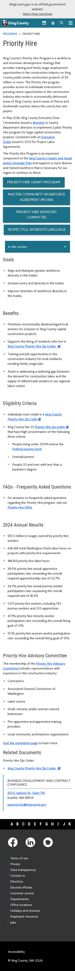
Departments (19, 899)
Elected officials (21, 887)
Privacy (15, 864)
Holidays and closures (25, 911)
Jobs (13, 922)
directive (38, 123)
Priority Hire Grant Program (33, 182)
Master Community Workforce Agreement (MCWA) (36, 197)
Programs (10, 33)
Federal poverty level (27, 449)
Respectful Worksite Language (37, 229)
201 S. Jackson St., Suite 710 (26, 793)
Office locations (21, 905)
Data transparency (23, 870)
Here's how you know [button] (37, 14)
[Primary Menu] (70, 22)
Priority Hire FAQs (20, 507)
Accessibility (16, 952)
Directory (16, 881)
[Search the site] (61, 22)
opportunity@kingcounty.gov (26, 804)
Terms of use (19, 858)
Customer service (22, 893)
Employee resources (24, 916)
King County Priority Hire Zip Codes (32, 346)
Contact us (17, 876)
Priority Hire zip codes (50, 427)
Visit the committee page (20, 743)
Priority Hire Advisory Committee (36, 215)
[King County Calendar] (44, 22)
